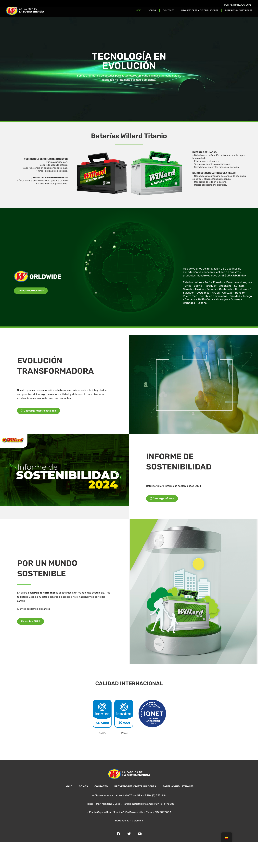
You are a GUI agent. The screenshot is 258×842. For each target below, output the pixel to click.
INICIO (138, 10)
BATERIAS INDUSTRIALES (238, 10)
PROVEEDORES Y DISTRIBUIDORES (199, 10)
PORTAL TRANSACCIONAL (237, 4)
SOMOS (152, 10)
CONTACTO (168, 10)
